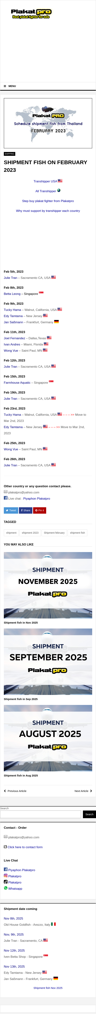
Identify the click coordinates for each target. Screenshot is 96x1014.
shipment (11, 532)
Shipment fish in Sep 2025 (21, 699)
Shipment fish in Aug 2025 (21, 775)
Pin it (39, 510)
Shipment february (54, 532)
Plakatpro (14, 876)
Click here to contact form (25, 847)
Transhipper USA (45, 181)
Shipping (9, 154)
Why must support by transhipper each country (48, 211)
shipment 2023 (30, 532)
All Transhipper (45, 191)
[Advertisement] (48, 51)
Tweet (11, 510)
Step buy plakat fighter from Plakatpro (48, 201)
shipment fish (77, 532)
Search (4, 808)
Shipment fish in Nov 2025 (21, 622)
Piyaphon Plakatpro (36, 498)
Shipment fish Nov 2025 (47, 987)
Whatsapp (15, 888)
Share (25, 510)
